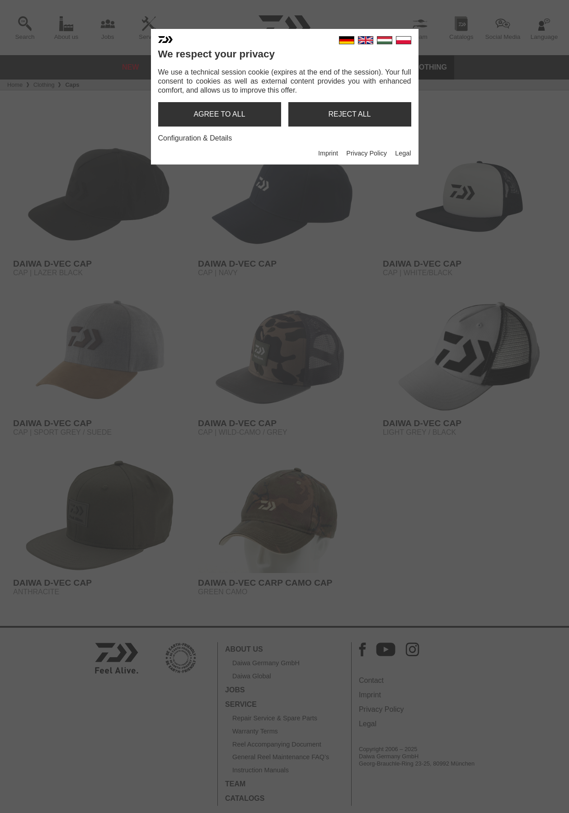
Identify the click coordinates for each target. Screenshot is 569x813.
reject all (350, 114)
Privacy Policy (366, 153)
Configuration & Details (195, 138)
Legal (403, 153)
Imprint (328, 153)
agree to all (219, 114)
